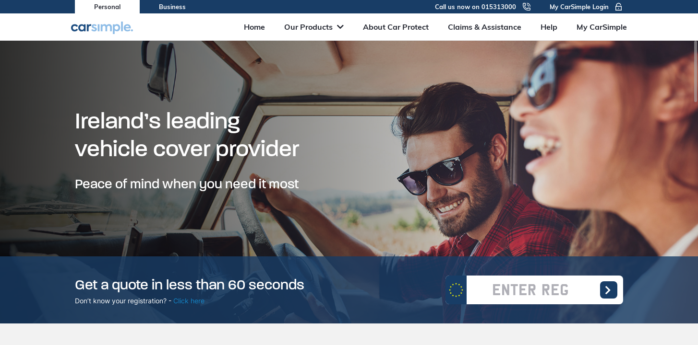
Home (254, 27)
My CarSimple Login (586, 7)
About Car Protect (396, 27)
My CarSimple (602, 27)
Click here (189, 301)
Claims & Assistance (484, 27)
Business (172, 7)
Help (549, 27)
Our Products (314, 27)
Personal (107, 7)
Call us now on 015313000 (482, 7)
